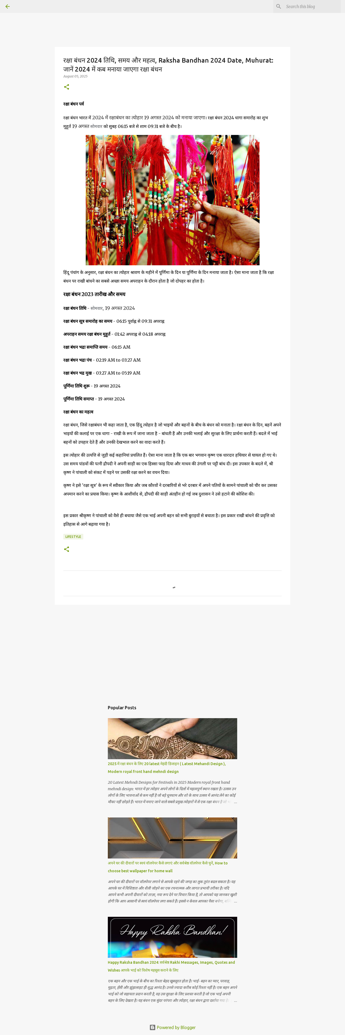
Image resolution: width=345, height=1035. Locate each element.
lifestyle (73, 536)
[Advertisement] (172, 650)
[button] (66, 87)
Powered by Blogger (172, 1027)
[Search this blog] (312, 6)
